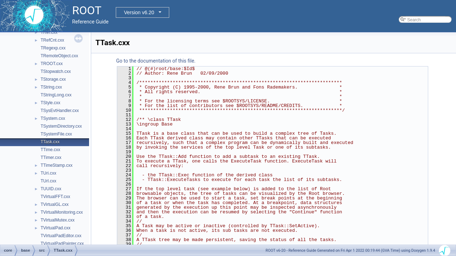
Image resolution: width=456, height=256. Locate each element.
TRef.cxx (49, 32)
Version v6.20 (139, 12)
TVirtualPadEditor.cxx (61, 235)
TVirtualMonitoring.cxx (62, 212)
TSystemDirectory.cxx (61, 126)
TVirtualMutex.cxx (57, 220)
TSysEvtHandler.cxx (60, 110)
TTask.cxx (50, 141)
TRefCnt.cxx (52, 40)
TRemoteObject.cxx (59, 55)
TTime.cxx (50, 149)
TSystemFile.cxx (56, 134)
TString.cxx (51, 87)
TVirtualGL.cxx (54, 204)
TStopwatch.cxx (56, 71)
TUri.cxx (48, 173)
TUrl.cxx (48, 180)
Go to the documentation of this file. (156, 61)
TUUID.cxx (51, 188)
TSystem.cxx (53, 118)
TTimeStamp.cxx (57, 165)
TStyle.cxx (50, 102)
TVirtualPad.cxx (56, 227)
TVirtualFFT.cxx (55, 196)
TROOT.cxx (52, 63)
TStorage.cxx (53, 79)
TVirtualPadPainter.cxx (62, 243)
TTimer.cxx (51, 157)
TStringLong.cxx (56, 94)
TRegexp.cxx (53, 48)
